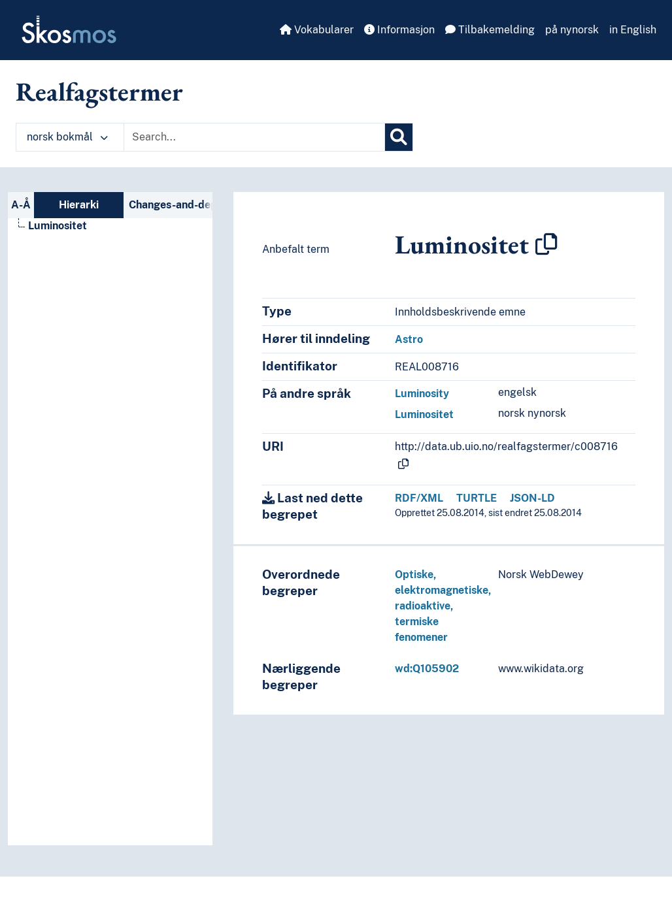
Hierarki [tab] (79, 205)
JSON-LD (532, 498)
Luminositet (424, 414)
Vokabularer (317, 30)
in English (632, 30)
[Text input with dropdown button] (254, 137)
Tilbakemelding (490, 30)
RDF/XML (419, 498)
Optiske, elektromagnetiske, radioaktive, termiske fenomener (443, 605)
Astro (409, 339)
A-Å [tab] (21, 205)
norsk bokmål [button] (67, 137)
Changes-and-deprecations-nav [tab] (171, 205)
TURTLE (476, 498)
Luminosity (422, 393)
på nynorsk (572, 30)
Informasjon (399, 30)
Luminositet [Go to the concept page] (57, 225)
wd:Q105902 (427, 668)
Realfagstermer (99, 91)
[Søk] (398, 137)
